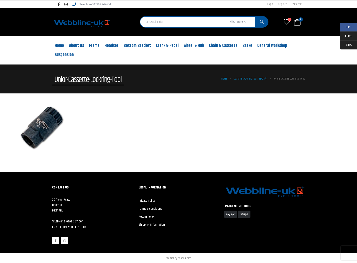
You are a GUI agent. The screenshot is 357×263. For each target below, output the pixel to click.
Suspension (64, 55)
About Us (76, 45)
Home (59, 45)
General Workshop (272, 45)
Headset (112, 45)
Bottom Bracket (137, 45)
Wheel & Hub (194, 45)
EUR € (346, 36)
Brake (247, 45)
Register (282, 4)
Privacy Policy (147, 200)
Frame (94, 45)
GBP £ (346, 27)
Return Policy (147, 216)
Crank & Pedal (167, 45)
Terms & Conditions (150, 208)
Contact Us (297, 4)
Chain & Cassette (223, 45)
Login (270, 4)
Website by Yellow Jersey (178, 258)
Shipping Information (152, 224)
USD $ (346, 45)
